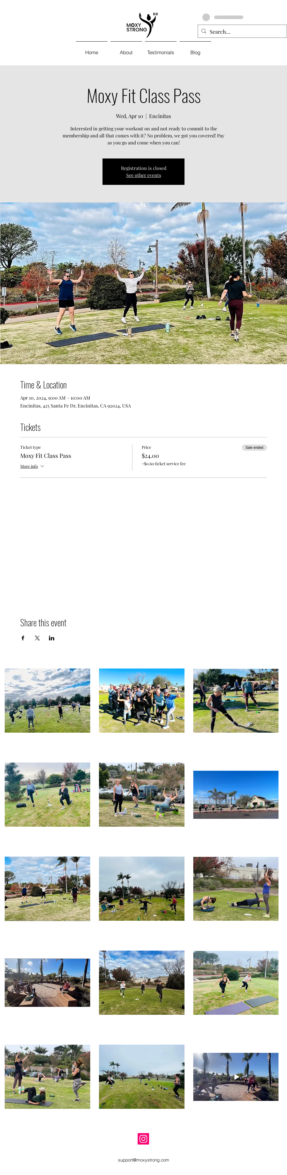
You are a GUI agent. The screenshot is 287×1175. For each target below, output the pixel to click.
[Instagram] (143, 1139)
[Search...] (242, 32)
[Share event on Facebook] (23, 638)
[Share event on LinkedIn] (51, 638)
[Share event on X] (37, 638)
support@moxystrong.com (143, 1160)
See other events (143, 175)
